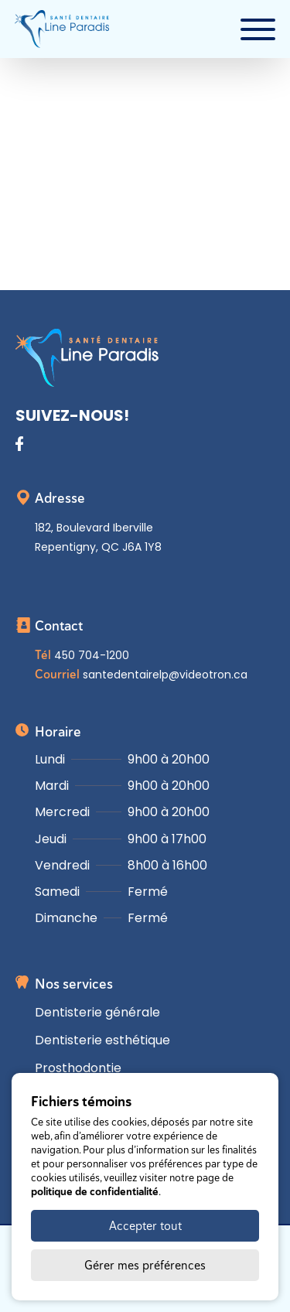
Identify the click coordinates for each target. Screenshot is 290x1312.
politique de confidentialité (95, 1191)
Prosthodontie (78, 1068)
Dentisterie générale (97, 1012)
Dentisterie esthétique (102, 1040)
